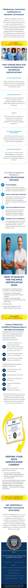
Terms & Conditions (19, 562)
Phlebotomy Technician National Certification (14, 567)
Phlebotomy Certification (14, 570)
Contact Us (14, 565)
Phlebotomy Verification (11, 578)
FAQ (21, 578)
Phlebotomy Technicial (14, 573)
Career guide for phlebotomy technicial (14, 575)
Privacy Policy (8, 562)
